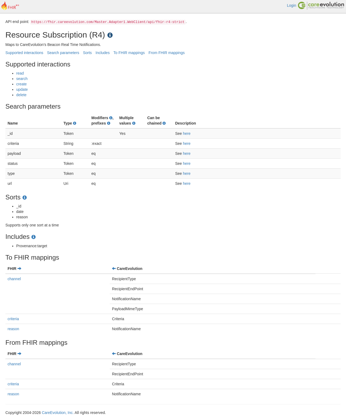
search (22, 78)
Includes (103, 53)
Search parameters (63, 53)
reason (13, 329)
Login (291, 5)
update (22, 89)
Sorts (87, 53)
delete (21, 95)
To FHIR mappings (129, 53)
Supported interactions (24, 53)
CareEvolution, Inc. (58, 412)
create (21, 84)
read (20, 73)
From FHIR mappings (166, 53)
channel (14, 279)
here (187, 133)
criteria (13, 319)
